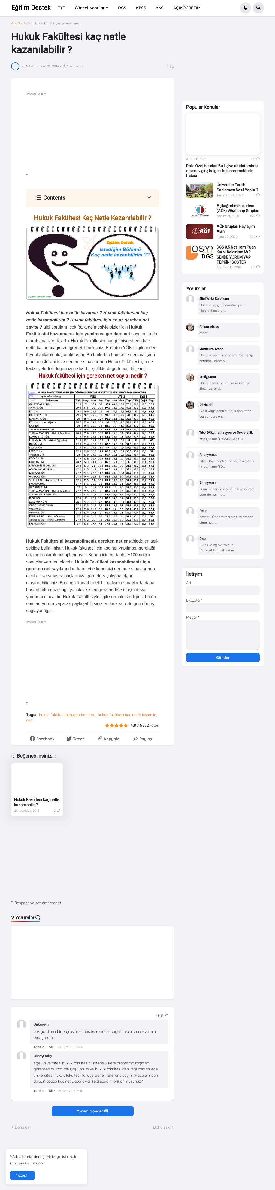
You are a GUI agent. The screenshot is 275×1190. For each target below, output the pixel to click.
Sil (51, 1047)
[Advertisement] (107, 135)
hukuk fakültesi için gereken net (55, 23)
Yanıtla (39, 1047)
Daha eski (161, 1127)
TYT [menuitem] (61, 7)
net (29, 720)
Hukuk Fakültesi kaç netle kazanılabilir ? (36, 802)
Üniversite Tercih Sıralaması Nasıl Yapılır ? (237, 187)
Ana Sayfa (19, 23)
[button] (245, 7)
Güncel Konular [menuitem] (90, 7)
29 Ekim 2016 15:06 (70, 1047)
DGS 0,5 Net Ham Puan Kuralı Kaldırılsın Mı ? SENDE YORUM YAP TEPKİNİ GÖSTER (236, 254)
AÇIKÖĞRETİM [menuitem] (186, 7)
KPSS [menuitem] (141, 7)
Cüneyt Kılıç (43, 1056)
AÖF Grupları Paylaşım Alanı (236, 229)
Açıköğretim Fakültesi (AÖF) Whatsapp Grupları (238, 208)
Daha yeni (23, 1127)
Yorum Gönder (92, 1111)
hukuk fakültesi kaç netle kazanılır (127, 714)
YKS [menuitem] (160, 7)
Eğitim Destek (30, 7)
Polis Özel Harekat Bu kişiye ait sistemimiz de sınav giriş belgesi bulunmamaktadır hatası (222, 171)
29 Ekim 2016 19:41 (70, 1091)
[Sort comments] (162, 1015)
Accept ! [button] (22, 1175)
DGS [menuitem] (122, 7)
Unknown (41, 1024)
